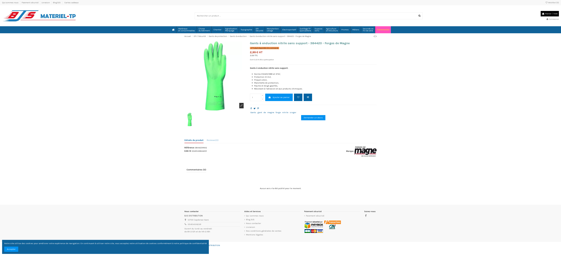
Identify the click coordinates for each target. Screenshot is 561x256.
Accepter (11, 249)
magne (270, 112)
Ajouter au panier (279, 97)
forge (278, 112)
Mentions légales (254, 234)
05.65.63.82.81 (194, 224)
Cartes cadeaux (71, 2)
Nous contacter (253, 223)
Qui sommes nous (10, 2)
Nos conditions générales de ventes (263, 231)
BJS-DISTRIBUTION (211, 245)
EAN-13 (187, 151)
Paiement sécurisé (30, 2)
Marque (350, 151)
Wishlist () (552, 2)
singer (293, 112)
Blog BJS (57, 2)
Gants (253, 112)
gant (259, 112)
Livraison (46, 2)
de (265, 112)
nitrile (285, 112)
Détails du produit (194, 140)
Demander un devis (313, 117)
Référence (189, 147)
